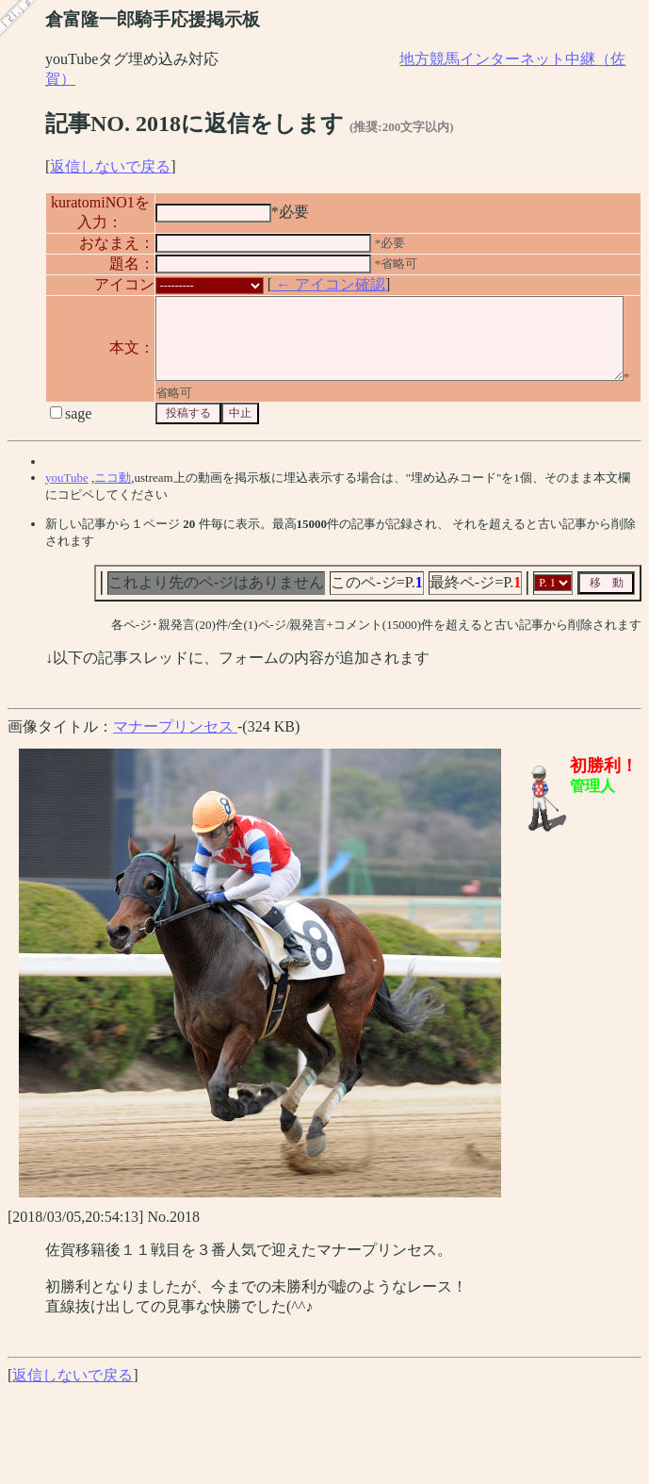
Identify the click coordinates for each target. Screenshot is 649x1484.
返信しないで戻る (110, 166)
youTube (67, 488)
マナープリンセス (175, 737)
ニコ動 (112, 488)
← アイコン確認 (304, 281)
